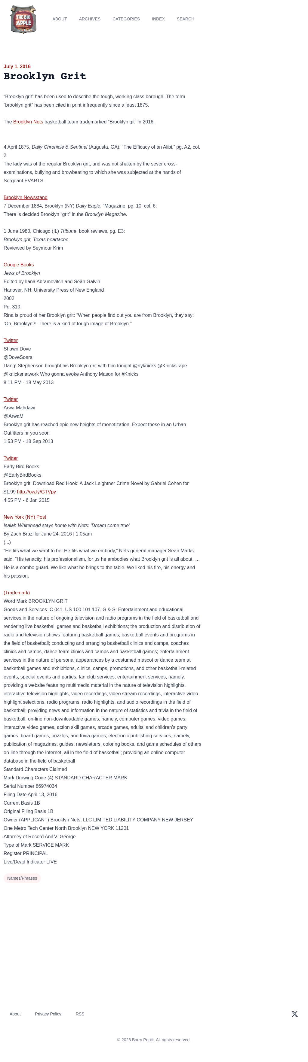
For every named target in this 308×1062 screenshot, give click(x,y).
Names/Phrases (22, 878)
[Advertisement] (256, 104)
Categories (126, 19)
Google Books (19, 264)
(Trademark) (17, 592)
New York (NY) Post (25, 517)
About (59, 19)
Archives (90, 19)
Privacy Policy (48, 1014)
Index (158, 19)
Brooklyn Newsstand (26, 197)
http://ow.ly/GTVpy (36, 491)
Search (185, 19)
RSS (80, 1014)
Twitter (11, 340)
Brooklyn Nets (28, 121)
